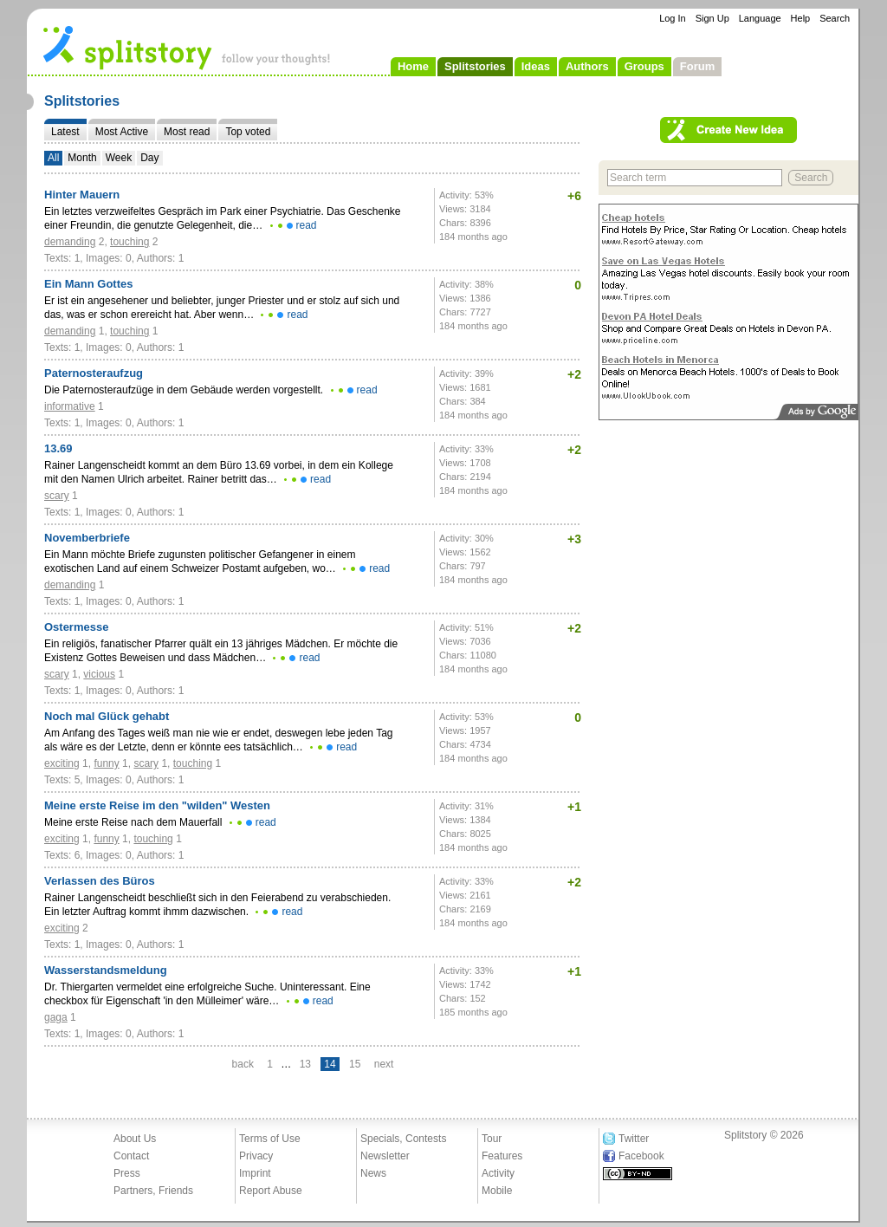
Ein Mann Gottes (88, 283)
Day (149, 158)
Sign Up (712, 18)
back (243, 1064)
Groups (644, 66)
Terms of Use (270, 1139)
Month (82, 158)
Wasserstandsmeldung (105, 970)
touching (129, 242)
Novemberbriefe (87, 537)
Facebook (641, 1156)
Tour (492, 1139)
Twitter (633, 1139)
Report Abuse (270, 1191)
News (373, 1173)
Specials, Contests (403, 1139)
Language (760, 18)
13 (305, 1064)
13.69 (58, 448)
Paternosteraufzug (93, 373)
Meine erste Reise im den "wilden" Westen (157, 805)
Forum (697, 66)
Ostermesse (76, 626)
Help (801, 18)
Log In (672, 18)
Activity (498, 1173)
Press (126, 1173)
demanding (69, 242)
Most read (187, 132)
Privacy (256, 1156)
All (53, 158)
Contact (131, 1156)
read (306, 225)
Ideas (535, 66)
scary (56, 496)
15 (354, 1064)
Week (119, 158)
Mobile (497, 1191)
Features (502, 1156)
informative (69, 406)
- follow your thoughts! (187, 47)
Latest (65, 132)
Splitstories (475, 66)
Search (834, 18)
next (384, 1064)
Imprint (255, 1173)
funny (106, 763)
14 (329, 1064)
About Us (134, 1139)
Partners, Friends (153, 1191)
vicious (99, 674)
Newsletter (385, 1156)
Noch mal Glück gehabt (106, 716)
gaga (56, 1017)
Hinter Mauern (82, 194)
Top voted (247, 132)
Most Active (121, 132)
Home (413, 66)
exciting (62, 763)
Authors (587, 66)
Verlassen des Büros (99, 880)
